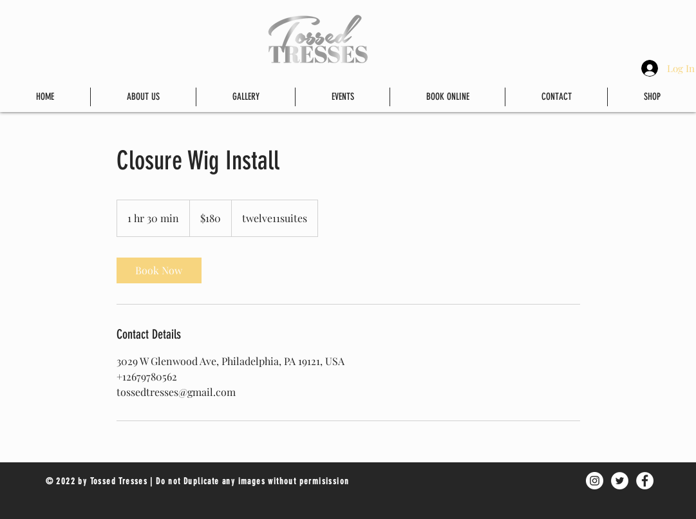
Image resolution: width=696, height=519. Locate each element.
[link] (159, 270)
